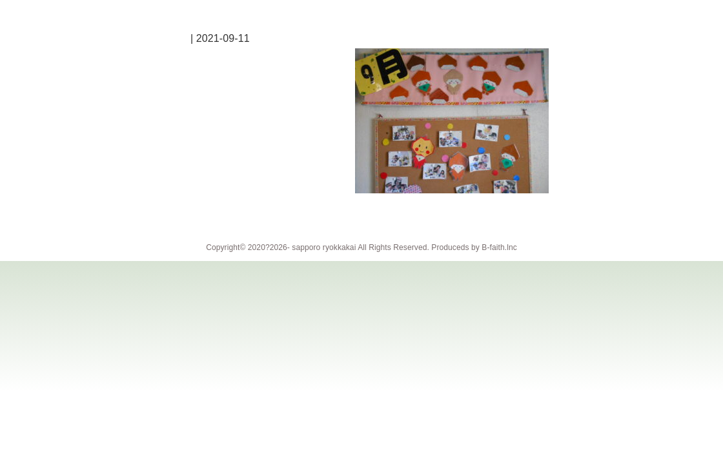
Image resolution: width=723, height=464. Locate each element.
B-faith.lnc (499, 247)
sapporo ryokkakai (324, 247)
